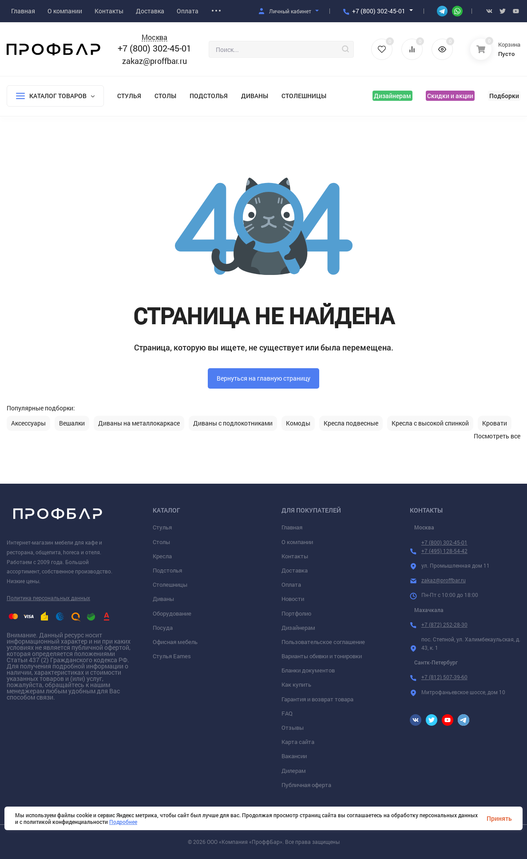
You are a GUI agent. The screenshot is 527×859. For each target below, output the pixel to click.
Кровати (494, 423)
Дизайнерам (392, 95)
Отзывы (292, 728)
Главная (291, 527)
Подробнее (123, 821)
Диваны (254, 95)
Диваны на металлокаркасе (139, 423)
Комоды (298, 423)
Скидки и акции (450, 95)
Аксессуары (28, 423)
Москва (154, 37)
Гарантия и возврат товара (317, 699)
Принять (499, 818)
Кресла (162, 556)
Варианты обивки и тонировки (321, 656)
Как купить (296, 684)
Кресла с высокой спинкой (430, 423)
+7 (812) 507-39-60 (444, 676)
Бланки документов (308, 670)
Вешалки (72, 423)
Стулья (129, 95)
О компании (297, 542)
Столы (165, 95)
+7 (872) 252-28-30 (444, 624)
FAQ (287, 713)
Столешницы (303, 95)
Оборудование (172, 613)
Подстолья (209, 95)
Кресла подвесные (351, 423)
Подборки (504, 95)
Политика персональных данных (48, 597)
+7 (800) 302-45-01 (378, 11)
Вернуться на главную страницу (263, 378)
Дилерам (293, 771)
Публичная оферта (306, 785)
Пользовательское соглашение (323, 642)
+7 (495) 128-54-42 (444, 550)
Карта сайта (297, 742)
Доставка (294, 570)
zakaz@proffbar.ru (154, 61)
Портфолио (296, 613)
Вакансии (294, 756)
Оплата (291, 585)
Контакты (294, 556)
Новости (292, 599)
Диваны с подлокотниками (233, 423)
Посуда (163, 628)
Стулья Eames (172, 656)
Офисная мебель (175, 642)
